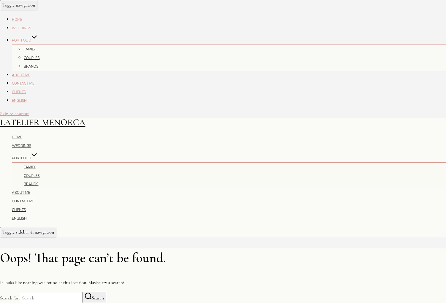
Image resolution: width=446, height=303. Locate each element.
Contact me (23, 83)
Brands (31, 66)
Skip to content (14, 114)
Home (17, 19)
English (19, 100)
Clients (19, 92)
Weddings (21, 28)
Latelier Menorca (42, 122)
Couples (32, 57)
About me (21, 75)
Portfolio (24, 40)
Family (30, 49)
